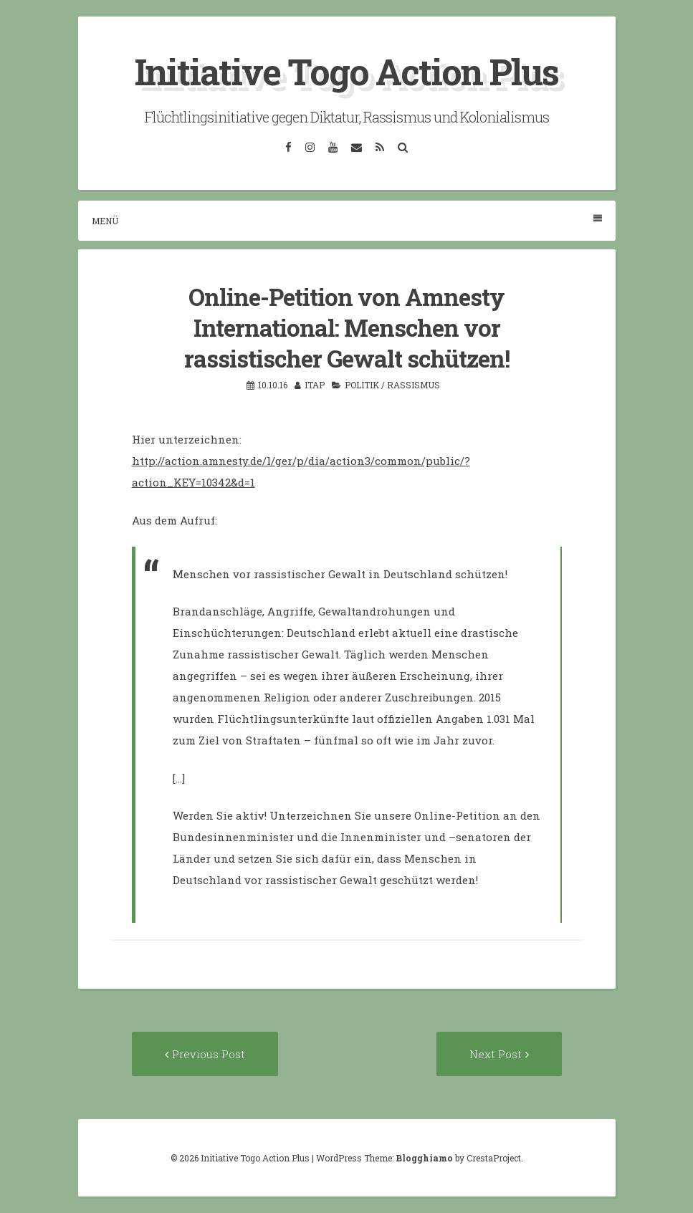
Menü (347, 220)
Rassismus (413, 384)
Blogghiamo (424, 1158)
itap (315, 384)
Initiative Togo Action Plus (346, 71)
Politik (362, 384)
